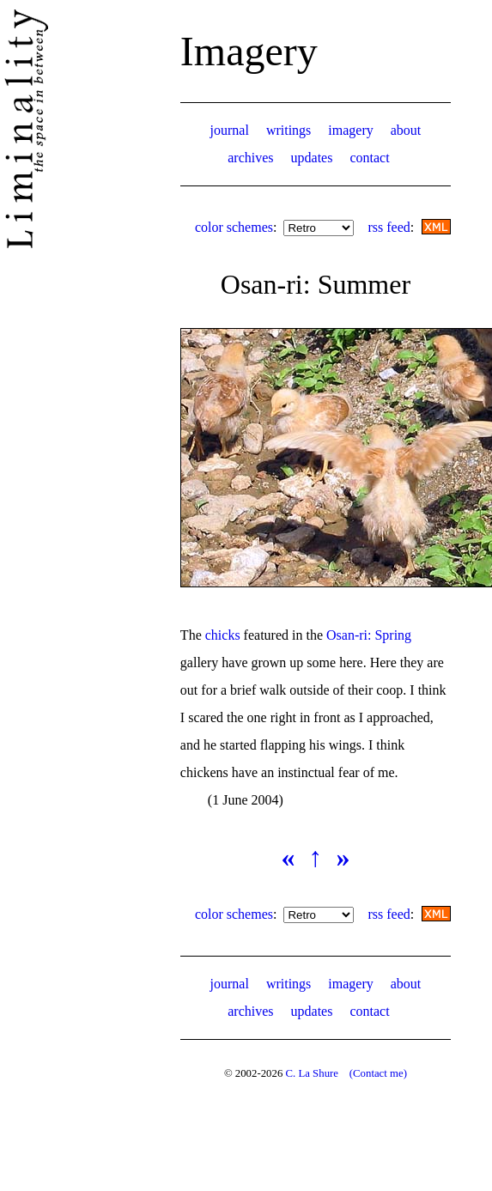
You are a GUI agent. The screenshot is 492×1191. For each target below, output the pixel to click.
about (406, 130)
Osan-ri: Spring (368, 635)
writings (288, 130)
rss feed (388, 227)
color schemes (234, 227)
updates (312, 157)
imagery (350, 130)
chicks (222, 635)
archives (250, 157)
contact (369, 157)
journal (229, 130)
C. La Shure (311, 1073)
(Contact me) (378, 1073)
